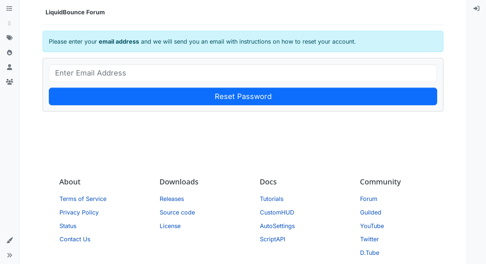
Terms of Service (82, 198)
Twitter (369, 239)
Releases (172, 198)
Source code (177, 212)
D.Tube (369, 252)
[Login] (476, 9)
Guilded (370, 212)
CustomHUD (277, 212)
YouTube (372, 226)
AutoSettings (277, 226)
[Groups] (9, 82)
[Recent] (9, 23)
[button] (9, 240)
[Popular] (9, 53)
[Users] (9, 67)
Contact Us (74, 239)
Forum (368, 198)
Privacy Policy (79, 212)
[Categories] (9, 9)
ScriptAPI (272, 239)
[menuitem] (476, 9)
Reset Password (243, 96)
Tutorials (271, 198)
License (170, 226)
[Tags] (9, 38)
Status (67, 226)
